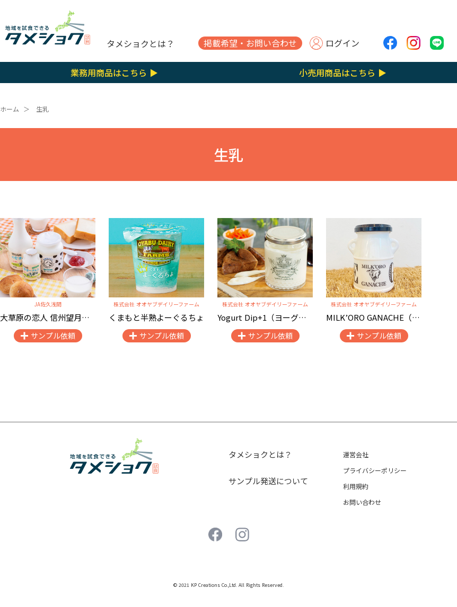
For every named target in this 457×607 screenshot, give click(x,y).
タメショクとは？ (140, 43)
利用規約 (355, 486)
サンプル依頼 (53, 335)
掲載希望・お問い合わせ (250, 43)
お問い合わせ (362, 501)
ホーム (9, 108)
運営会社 (355, 454)
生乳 (42, 108)
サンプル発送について (268, 480)
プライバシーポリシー (375, 470)
